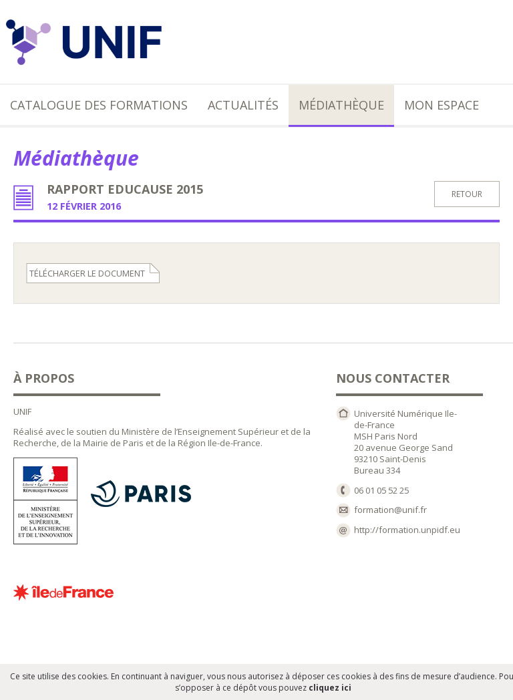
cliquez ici (330, 687)
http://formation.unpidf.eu (407, 530)
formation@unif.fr (390, 510)
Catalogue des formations (99, 105)
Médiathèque (341, 105)
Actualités (243, 105)
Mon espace (441, 105)
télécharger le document (87, 273)
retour (467, 194)
